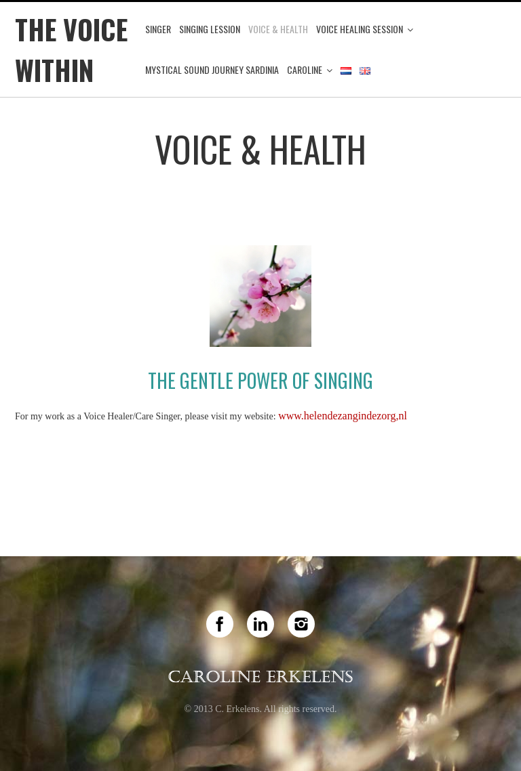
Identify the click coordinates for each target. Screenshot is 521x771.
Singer (158, 29)
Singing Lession (209, 29)
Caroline (304, 69)
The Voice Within (71, 49)
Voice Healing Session (359, 29)
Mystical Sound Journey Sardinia (212, 69)
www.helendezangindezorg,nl (342, 415)
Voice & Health (278, 29)
